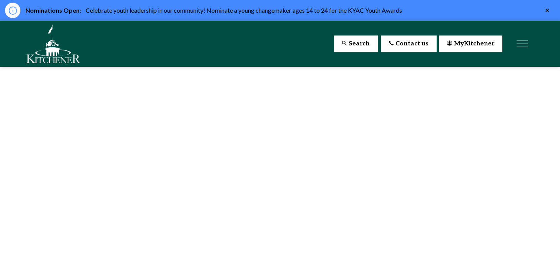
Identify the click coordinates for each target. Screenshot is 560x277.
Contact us (408, 44)
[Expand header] (522, 44)
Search (355, 44)
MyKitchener (470, 44)
